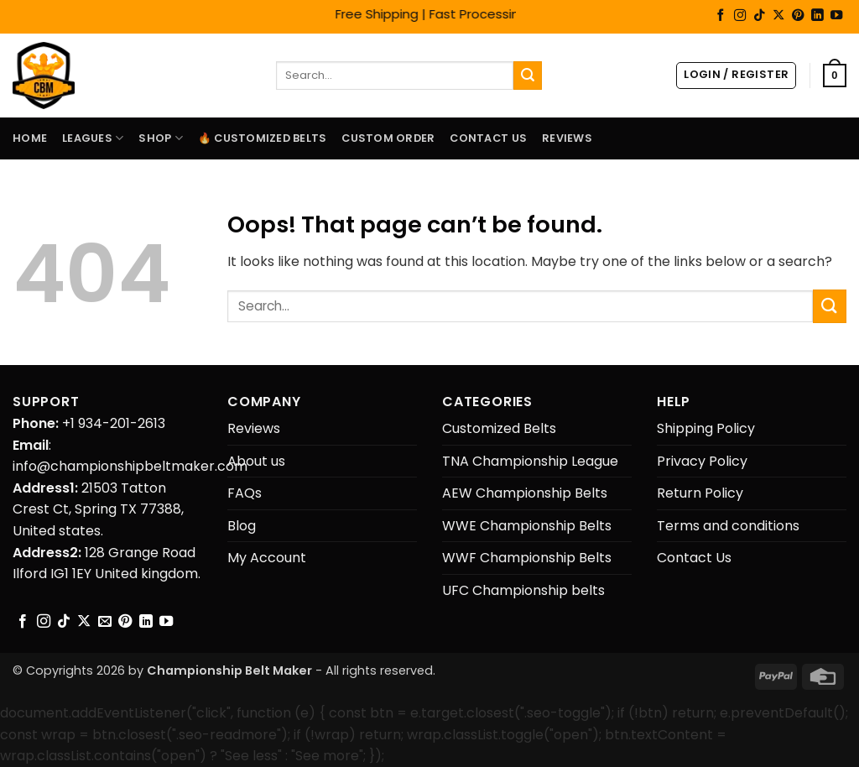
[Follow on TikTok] (759, 16)
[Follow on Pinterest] (798, 16)
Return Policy (700, 493)
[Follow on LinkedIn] (817, 16)
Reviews (567, 138)
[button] (736, 75)
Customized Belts (499, 428)
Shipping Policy (706, 428)
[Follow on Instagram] (740, 16)
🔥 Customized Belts (262, 138)
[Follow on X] (778, 16)
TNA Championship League (530, 461)
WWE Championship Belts (527, 525)
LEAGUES (92, 138)
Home (30, 138)
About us (256, 461)
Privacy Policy (702, 461)
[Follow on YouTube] (836, 16)
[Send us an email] (105, 621)
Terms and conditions (728, 525)
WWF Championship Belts (527, 557)
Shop (160, 138)
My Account (266, 557)
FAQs (244, 493)
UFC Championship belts (523, 590)
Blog (241, 525)
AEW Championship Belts (524, 493)
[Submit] (527, 75)
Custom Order (388, 138)
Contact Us (488, 138)
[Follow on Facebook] (720, 16)
